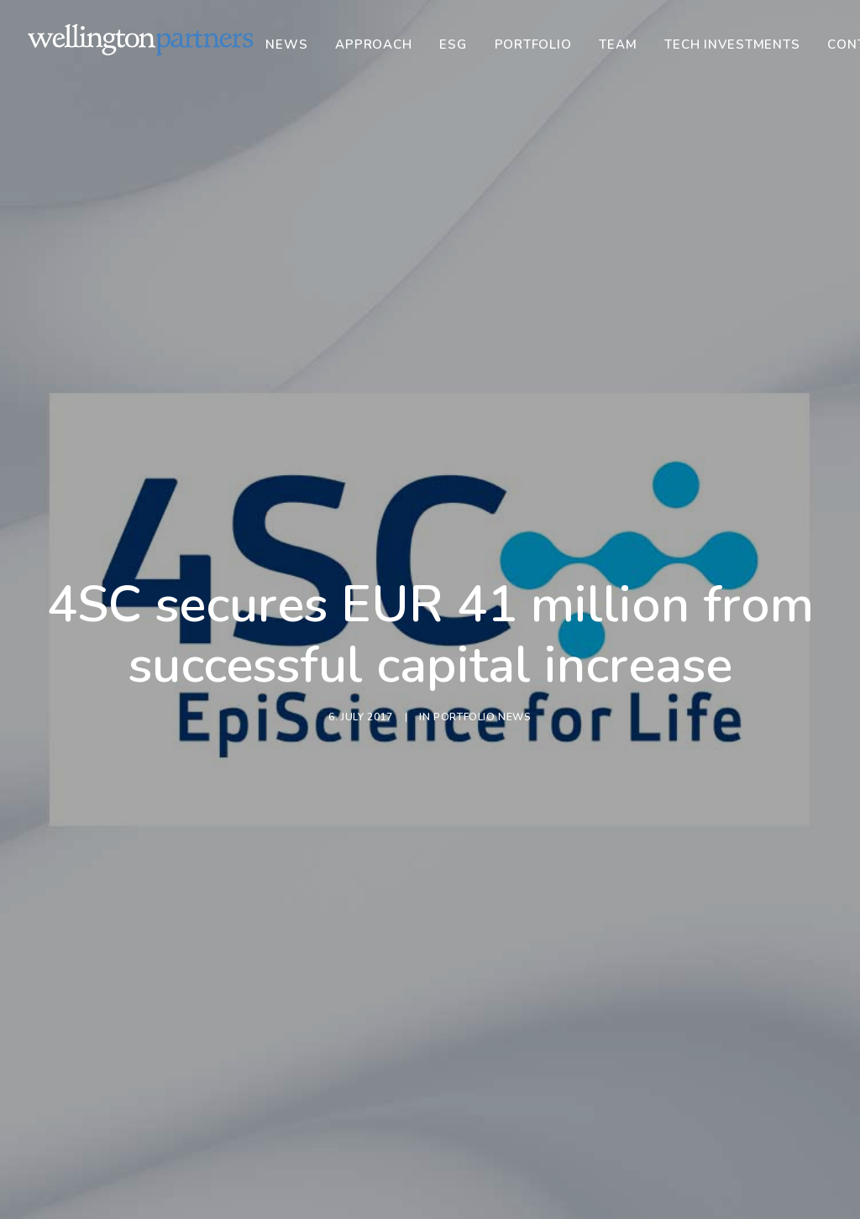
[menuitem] (292, 44)
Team (618, 44)
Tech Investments (732, 44)
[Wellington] (140, 39)
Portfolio (533, 44)
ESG (452, 44)
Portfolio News (482, 651)
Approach (373, 44)
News (286, 44)
